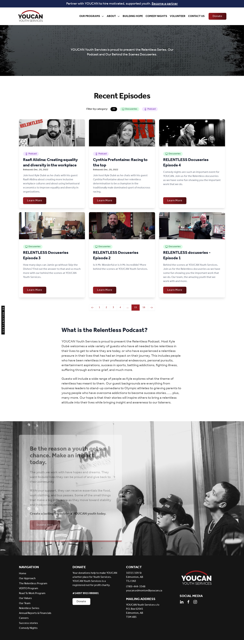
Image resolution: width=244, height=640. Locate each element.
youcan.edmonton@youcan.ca (144, 591)
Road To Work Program (32, 593)
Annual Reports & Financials (35, 613)
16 (144, 307)
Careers (24, 618)
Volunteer (177, 16)
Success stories (28, 623)
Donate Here (45, 524)
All (114, 109)
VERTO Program (28, 588)
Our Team (24, 603)
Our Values (25, 598)
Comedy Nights (156, 16)
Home (22, 573)
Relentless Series (29, 608)
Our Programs (91, 16)
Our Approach (27, 578)
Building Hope (133, 16)
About (113, 16)
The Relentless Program (33, 583)
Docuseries (129, 109)
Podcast (150, 109)
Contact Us (196, 16)
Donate (217, 16)
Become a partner (165, 4)
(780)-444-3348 (135, 587)
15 (135, 307)
